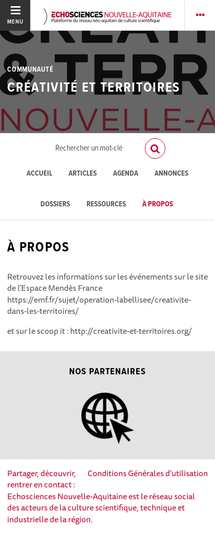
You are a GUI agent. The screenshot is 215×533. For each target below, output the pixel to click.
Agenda (125, 174)
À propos (157, 204)
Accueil (39, 174)
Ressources (106, 204)
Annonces (171, 174)
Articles (83, 174)
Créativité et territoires (93, 88)
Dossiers (55, 204)
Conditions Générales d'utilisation (148, 473)
